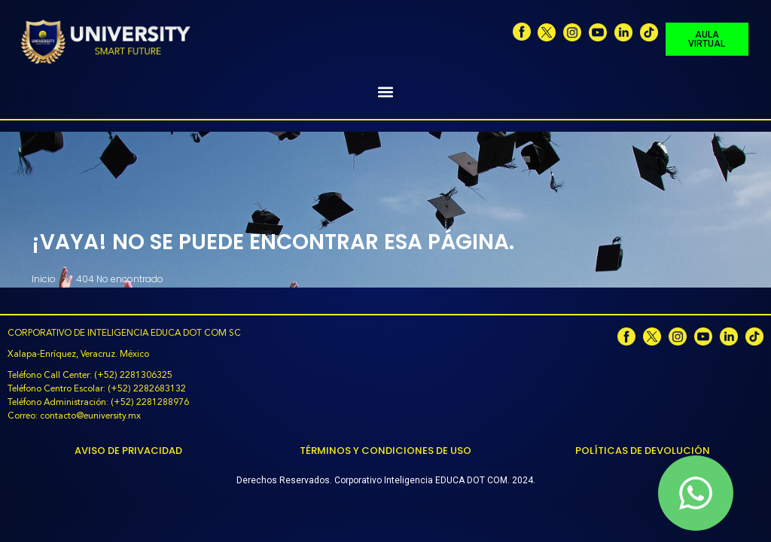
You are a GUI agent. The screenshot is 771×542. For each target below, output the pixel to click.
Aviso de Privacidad (128, 450)
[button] (385, 91)
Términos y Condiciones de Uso (385, 450)
